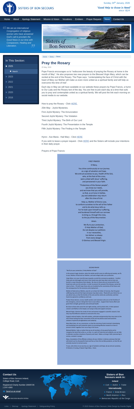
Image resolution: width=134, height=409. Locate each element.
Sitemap (15, 406)
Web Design (112, 406)
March (15, 71)
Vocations (67, 19)
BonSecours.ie (25, 6)
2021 (10, 87)
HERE (74, 104)
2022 (10, 82)
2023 (10, 76)
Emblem (79, 19)
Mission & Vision (51, 19)
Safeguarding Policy (47, 406)
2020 (10, 92)
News (107, 19)
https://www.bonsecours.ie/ (15, 397)
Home (7, 19)
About (16, 19)
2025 (10, 66)
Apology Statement (31, 19)
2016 (10, 97)
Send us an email (13, 391)
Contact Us (118, 19)
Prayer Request (93, 19)
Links (7, 406)
